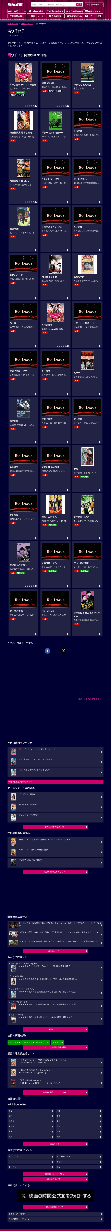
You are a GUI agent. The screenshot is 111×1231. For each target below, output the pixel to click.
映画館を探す (17, 16)
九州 (10, 1137)
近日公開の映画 (74, 11)
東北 (58, 1121)
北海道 (11, 1121)
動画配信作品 (74, 16)
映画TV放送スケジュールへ (54, 1092)
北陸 (58, 1126)
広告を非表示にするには (90, 699)
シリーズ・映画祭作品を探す (54, 1047)
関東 (58, 1111)
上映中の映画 (36, 11)
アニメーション (63, 1157)
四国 (58, 1132)
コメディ (12, 1167)
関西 (10, 1116)
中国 (10, 1132)
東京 (10, 1111)
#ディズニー (56, 1042)
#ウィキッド (27, 1042)
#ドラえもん (13, 1042)
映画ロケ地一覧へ (54, 1179)
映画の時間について (54, 1207)
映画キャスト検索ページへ (20, 1214)
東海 (58, 1116)
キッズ (59, 1162)
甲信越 (11, 1126)
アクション (13, 1157)
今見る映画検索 (93, 4)
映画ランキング (93, 11)
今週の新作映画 (55, 11)
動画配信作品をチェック (54, 872)
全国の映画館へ (54, 1144)
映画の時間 (13, 23)
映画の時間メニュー (17, 11)
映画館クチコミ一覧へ (54, 1174)
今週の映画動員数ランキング (20, 782)
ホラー (59, 1167)
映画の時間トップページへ (20, 1219)
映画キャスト (27, 23)
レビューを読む (93, 16)
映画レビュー (54, 1029)
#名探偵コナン (42, 1042)
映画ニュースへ (54, 951)
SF (10, 1162)
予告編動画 (55, 16)
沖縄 (58, 1137)
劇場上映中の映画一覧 (54, 827)
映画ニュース (36, 16)
